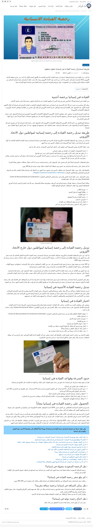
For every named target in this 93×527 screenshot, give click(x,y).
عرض (78, 89)
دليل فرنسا (13, 6)
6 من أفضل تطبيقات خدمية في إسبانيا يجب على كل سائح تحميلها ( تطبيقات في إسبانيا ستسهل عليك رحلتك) (51, 442)
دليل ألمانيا (59, 6)
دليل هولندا (32, 6)
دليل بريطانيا (69, 6)
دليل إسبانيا (86, 65)
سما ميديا (4, 522)
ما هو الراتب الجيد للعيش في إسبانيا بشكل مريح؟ (70, 452)
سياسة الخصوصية (74, 1)
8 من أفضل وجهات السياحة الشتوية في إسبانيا (71, 444)
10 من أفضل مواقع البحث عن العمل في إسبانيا (71, 459)
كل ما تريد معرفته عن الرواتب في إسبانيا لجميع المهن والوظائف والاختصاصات (61, 462)
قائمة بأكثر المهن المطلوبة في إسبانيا (74, 457)
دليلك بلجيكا (23, 6)
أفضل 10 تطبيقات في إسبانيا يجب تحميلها (72, 454)
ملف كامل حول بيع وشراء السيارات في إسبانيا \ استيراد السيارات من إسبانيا (61, 437)
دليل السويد (42, 6)
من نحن (89, 1)
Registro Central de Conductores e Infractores (49, 173)
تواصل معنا (83, 1)
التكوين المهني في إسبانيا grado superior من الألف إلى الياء (67, 449)
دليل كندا (51, 6)
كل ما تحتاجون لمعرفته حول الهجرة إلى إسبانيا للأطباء (69, 447)
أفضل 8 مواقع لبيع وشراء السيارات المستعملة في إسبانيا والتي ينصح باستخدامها (60, 440)
